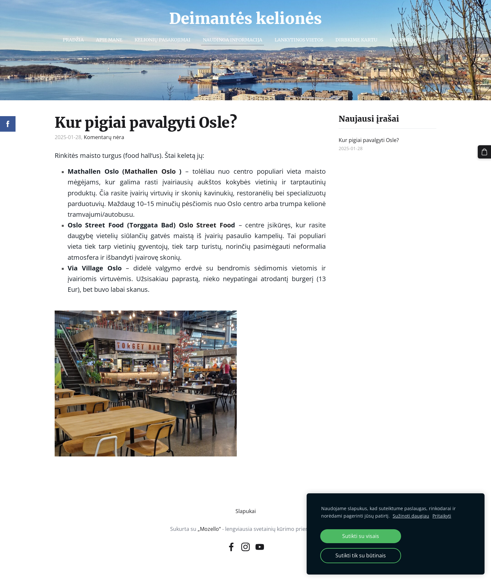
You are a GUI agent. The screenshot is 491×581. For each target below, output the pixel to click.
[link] (150, 171)
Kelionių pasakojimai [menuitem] (163, 40)
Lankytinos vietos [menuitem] (299, 40)
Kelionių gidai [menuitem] (409, 40)
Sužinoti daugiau (411, 516)
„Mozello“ (209, 528)
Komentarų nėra (104, 137)
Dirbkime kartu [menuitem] (356, 40)
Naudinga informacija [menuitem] (232, 40)
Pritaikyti (441, 516)
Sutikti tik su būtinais (360, 555)
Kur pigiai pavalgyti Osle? (146, 123)
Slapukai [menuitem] (245, 511)
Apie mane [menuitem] (109, 40)
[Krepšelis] (485, 151)
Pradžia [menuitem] (73, 40)
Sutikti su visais (360, 536)
